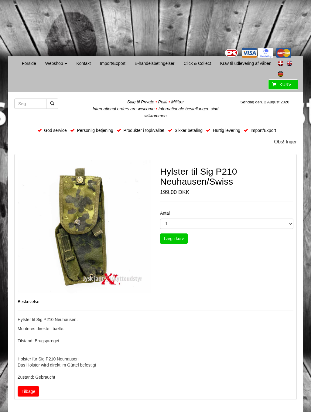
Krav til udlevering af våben (246, 63)
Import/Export (112, 63)
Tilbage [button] (28, 391)
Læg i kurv (174, 238)
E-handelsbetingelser (155, 63)
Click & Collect (197, 63)
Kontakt (83, 63)
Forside (29, 63)
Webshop (56, 63)
